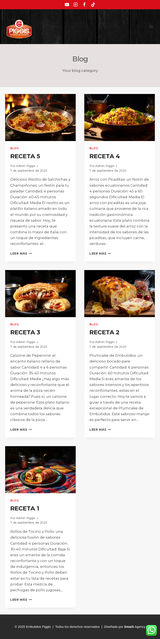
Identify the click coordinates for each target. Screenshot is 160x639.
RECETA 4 (104, 156)
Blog (14, 148)
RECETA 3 (25, 332)
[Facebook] (84, 4)
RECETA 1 (24, 508)
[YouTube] (66, 4)
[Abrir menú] (151, 26)
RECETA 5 (25, 156)
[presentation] (40, 117)
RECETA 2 (104, 332)
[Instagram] (75, 4)
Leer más (21, 253)
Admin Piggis (25, 165)
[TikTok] (93, 4)
